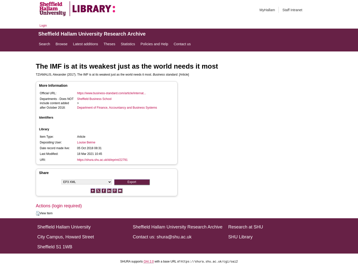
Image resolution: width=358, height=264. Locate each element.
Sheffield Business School (94, 99)
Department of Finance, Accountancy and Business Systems (117, 107)
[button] (38, 213)
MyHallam (267, 10)
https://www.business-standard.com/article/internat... (111, 93)
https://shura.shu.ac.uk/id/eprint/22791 (102, 160)
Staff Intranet (292, 10)
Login (43, 25)
